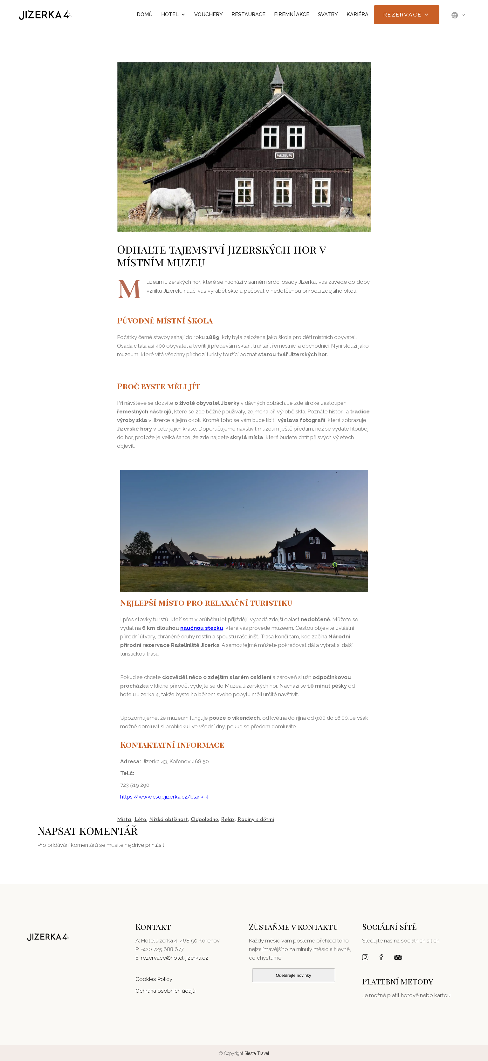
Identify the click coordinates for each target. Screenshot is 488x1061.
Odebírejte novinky (293, 975)
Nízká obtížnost (168, 819)
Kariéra (357, 14)
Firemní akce (291, 14)
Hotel (173, 14)
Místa (124, 819)
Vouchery (208, 14)
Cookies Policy (153, 979)
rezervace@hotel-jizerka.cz (174, 958)
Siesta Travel (256, 1053)
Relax (228, 819)
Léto (140, 819)
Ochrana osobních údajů (165, 991)
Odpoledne (204, 819)
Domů (145, 14)
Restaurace (248, 14)
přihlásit (154, 845)
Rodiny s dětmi (255, 819)
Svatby (328, 14)
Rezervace (406, 14)
